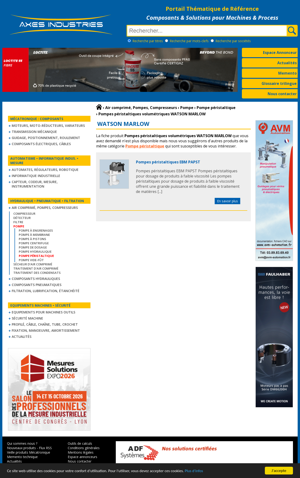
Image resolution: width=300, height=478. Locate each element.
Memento (287, 73)
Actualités (287, 62)
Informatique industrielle (36, 175)
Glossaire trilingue (279, 83)
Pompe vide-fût (31, 260)
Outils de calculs (80, 443)
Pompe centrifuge (34, 243)
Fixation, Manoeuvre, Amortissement (46, 330)
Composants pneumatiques (36, 284)
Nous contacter (282, 93)
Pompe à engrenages (36, 230)
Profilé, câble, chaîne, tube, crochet (45, 324)
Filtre (18, 222)
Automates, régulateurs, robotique (45, 169)
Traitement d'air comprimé (35, 268)
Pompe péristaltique (144, 146)
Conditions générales (84, 448)
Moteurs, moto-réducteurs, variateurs (48, 125)
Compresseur (24, 213)
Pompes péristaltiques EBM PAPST (168, 162)
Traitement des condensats (37, 273)
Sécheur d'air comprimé (32, 264)
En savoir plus (227, 201)
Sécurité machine (27, 318)
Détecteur (22, 218)
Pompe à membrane (34, 235)
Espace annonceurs (82, 457)
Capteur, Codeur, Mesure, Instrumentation (35, 184)
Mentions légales (81, 452)
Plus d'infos (194, 471)
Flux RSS (45, 448)
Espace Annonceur (280, 52)
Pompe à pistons (32, 239)
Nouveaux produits (21, 448)
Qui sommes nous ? (22, 443)
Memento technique (22, 457)
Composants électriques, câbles (41, 144)
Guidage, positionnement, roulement (46, 137)
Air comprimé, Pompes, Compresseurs (45, 207)
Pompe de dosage (33, 247)
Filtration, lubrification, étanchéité (45, 291)
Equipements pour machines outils (43, 312)
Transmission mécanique (34, 131)
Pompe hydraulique (35, 251)
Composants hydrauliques (36, 278)
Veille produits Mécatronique (28, 452)
